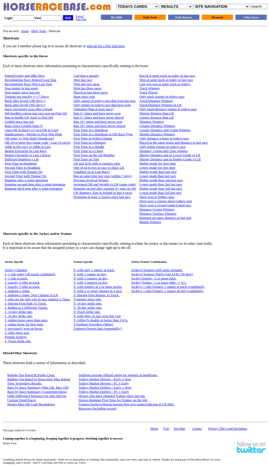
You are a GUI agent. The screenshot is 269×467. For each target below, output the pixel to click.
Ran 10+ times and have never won (98, 122)
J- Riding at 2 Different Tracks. (26, 308)
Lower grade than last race (157, 176)
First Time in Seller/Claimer (93, 138)
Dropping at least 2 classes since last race (102, 197)
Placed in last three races (91, 92)
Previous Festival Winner (91, 180)
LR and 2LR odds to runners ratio (97, 163)
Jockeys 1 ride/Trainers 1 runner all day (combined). (167, 291)
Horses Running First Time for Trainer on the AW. (113, 400)
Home (25, 31)
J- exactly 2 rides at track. (22, 282)
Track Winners (149, 88)
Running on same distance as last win (165, 218)
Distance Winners (151, 122)
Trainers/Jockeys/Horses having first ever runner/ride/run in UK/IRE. (126, 404)
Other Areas (250, 17)
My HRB (116, 17)
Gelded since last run (19, 122)
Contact (197, 428)
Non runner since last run (22, 92)
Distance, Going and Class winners (163, 151)
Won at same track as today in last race (166, 80)
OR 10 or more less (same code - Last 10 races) (37, 142)
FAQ (166, 428)
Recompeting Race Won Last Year (28, 84)
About (154, 428)
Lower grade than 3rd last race (160, 193)
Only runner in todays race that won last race (105, 101)
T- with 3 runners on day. (91, 282)
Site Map (179, 428)
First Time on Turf (86, 159)
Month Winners (150, 222)
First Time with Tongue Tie (23, 172)
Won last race (83, 80)
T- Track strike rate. (87, 312)
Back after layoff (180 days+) (25, 101)
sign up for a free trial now (105, 46)
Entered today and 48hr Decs (25, 76)
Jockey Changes (16, 270)
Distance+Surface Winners (157, 213)
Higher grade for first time (157, 163)
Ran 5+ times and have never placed (99, 117)
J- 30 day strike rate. (19, 316)
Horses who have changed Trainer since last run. (111, 396)
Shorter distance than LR (156, 113)
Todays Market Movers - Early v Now (104, 379)
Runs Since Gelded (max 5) (24, 126)
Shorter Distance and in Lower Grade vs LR (169, 155)
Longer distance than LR (156, 117)
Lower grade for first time (157, 168)
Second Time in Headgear (22, 168)
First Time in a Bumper (90, 142)
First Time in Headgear (21, 163)
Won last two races (87, 84)
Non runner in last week (21, 88)
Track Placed (148, 92)
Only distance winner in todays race (164, 138)
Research (217, 17)
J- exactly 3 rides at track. (22, 287)
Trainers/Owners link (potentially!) (98, 328)
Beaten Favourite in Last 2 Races (28, 155)
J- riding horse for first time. (24, 324)
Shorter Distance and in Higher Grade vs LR (170, 159)
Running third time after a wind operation (33, 188)
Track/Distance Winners (156, 101)
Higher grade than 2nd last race (161, 180)
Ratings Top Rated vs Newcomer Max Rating (38, 379)
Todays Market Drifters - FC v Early (103, 392)
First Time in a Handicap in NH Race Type (103, 134)
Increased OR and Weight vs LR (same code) (105, 184)
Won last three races (87, 88)
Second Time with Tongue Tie (25, 176)
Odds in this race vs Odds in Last (28, 147)
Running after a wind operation (26, 180)
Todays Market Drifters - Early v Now (104, 387)
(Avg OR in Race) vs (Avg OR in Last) (32, 130)
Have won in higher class (156, 197)
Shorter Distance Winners (157, 134)
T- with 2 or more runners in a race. (98, 291)
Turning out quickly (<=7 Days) (27, 96)
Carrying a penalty (86, 76)
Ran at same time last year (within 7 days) (103, 176)
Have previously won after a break (28, 109)
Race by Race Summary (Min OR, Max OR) (38, 387)
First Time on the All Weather (94, 155)
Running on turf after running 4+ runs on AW (105, 188)
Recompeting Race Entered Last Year (31, 80)
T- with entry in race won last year (97, 316)
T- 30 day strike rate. (88, 308)
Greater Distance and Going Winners (165, 130)
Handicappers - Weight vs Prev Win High (33, 134)
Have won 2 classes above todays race (165, 201)
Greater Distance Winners (157, 126)
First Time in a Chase (88, 151)
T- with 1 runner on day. (90, 274)
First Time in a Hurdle (89, 147)
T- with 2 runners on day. (91, 278)
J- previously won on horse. (24, 328)
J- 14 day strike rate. (19, 312)
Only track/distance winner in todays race (168, 109)
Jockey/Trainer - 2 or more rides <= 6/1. (159, 282)
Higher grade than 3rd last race (160, 188)
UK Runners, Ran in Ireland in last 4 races (103, 193)
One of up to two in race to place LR (99, 168)
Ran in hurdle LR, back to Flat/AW (29, 117)
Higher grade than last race (158, 172)
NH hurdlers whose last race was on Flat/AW (36, 113)
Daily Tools (150, 17)
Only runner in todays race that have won (102, 105)
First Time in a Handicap (91, 130)
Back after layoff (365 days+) (25, 105)
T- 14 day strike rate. (88, 303)
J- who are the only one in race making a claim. (37, 299)
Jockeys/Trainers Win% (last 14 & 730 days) (162, 274)
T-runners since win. (88, 299)
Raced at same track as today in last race (167, 76)
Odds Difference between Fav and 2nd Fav (36, 396)
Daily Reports (183, 17)
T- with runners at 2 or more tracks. (98, 287)
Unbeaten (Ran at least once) (93, 109)
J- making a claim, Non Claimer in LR (31, 295)
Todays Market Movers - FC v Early (103, 383)
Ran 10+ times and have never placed (99, 126)
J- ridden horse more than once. (26, 320)
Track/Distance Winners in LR (160, 105)
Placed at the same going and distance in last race (173, 142)
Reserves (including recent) (97, 408)
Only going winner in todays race (162, 147)
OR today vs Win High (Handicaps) (29, 138)
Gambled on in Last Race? (92, 172)
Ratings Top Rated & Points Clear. (31, 375)
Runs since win (84, 96)
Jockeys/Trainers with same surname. (157, 270)
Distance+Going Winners (157, 209)
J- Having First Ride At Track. (26, 303)
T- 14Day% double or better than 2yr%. (101, 320)
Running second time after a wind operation (35, 184)
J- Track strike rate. (18, 341)
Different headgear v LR (22, 159)
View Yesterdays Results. (24, 383)
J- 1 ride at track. (16, 278)
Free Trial (81, 19)
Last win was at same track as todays (165, 84)
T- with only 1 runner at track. (94, 270)
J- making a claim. (17, 291)
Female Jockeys (16, 337)
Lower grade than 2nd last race (160, 184)
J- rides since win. (17, 333)
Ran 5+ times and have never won (97, 113)
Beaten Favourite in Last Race (26, 151)
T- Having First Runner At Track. (96, 295)
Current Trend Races (21, 400)
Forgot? (80, 16)
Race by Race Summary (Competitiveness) (37, 392)
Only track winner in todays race (162, 96)
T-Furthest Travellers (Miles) (94, 324)
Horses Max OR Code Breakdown (31, 404)
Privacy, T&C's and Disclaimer (227, 428)
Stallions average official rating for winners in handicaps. (118, 375)
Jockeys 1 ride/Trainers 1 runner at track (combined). (168, 287)
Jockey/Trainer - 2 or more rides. (153, 278)
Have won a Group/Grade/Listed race (165, 205)
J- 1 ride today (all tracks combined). (30, 274)
